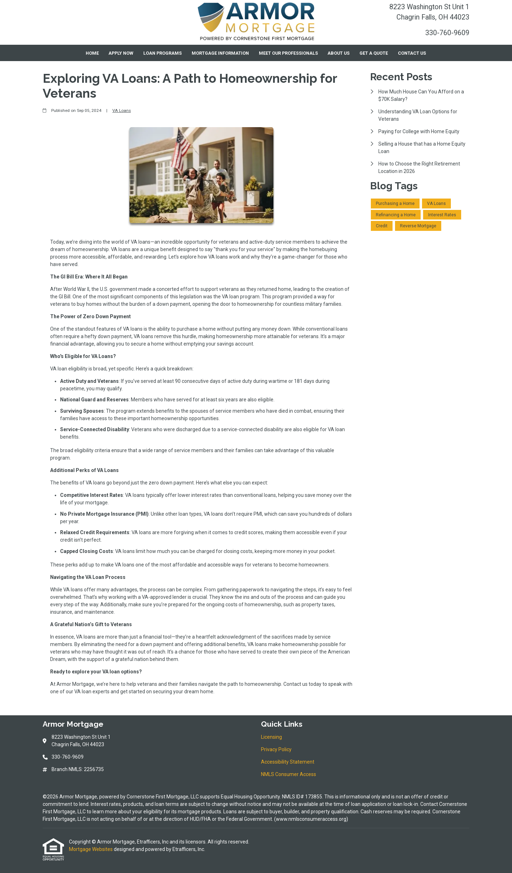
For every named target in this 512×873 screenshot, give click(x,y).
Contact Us (412, 53)
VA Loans (121, 110)
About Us (338, 53)
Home (92, 53)
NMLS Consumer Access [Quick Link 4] (288, 774)
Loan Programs (162, 53)
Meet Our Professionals (288, 53)
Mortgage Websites (91, 849)
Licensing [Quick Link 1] (271, 737)
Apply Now (120, 53)
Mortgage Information (220, 53)
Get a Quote (373, 53)
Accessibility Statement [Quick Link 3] (287, 762)
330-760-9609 (447, 33)
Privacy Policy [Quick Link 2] (276, 749)
